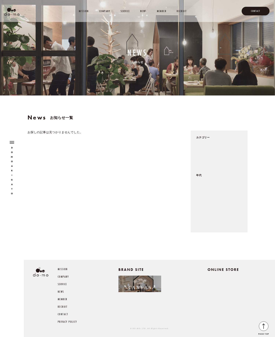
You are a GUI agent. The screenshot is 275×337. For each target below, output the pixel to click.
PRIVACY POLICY (67, 322)
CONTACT (255, 11)
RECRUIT (182, 11)
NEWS (143, 11)
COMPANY (104, 11)
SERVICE (125, 11)
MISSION (84, 11)
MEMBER (161, 11)
